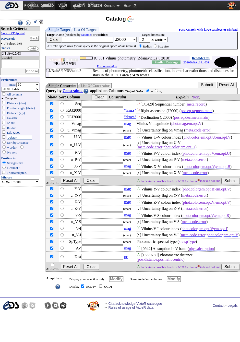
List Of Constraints (95, 86)
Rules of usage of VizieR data (131, 307)
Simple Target (59, 30)
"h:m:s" (130, 110)
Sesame (86, 34)
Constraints (75, 91)
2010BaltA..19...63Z (196, 62)
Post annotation (107, 66)
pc (126, 257)
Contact (218, 305)
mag (127, 123)
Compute (11, 98)
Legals (233, 305)
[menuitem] (11, 5)
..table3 (20, 58)
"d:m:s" (130, 117)
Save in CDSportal (13, 33)
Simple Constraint (62, 86)
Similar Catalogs (166, 62)
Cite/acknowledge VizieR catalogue (135, 304)
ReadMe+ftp (201, 58)
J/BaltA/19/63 (20, 54)
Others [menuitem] (109, 6)
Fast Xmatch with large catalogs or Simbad (208, 29)
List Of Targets (85, 30)
